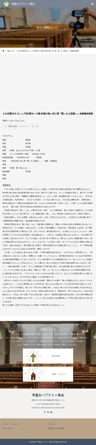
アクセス (51, 424)
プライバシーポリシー (11, 424)
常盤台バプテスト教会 (48, 395)
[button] (26, 433)
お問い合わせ (8, 428)
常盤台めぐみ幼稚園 (56, 428)
